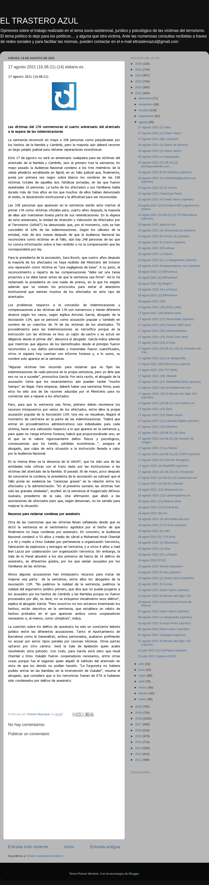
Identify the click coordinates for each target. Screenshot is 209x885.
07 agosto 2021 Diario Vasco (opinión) (163, 611)
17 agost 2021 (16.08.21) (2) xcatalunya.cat (167, 477)
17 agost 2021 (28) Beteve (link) (159, 313)
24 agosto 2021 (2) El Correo (157, 187)
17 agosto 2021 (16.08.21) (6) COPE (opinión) (169, 454)
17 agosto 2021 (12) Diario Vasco (160, 415)
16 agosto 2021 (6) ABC (154, 531)
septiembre (147, 116)
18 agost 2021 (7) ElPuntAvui (157, 271)
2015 (139, 736)
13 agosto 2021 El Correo (155, 584)
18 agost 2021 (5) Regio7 (155, 283)
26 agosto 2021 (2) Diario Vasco (159, 151)
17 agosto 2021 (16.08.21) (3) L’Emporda (165, 471)
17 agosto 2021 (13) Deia (155, 409)
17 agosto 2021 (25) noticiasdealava (162, 330)
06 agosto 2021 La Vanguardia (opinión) (165, 617)
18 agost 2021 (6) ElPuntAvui (157, 277)
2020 (139, 706)
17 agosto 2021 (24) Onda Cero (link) (163, 337)
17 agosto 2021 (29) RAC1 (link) (160, 307)
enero (143, 699)
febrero (144, 693)
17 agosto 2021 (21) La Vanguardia (161, 358)
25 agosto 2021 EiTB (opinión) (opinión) (165, 172)
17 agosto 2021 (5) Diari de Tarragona (163, 460)
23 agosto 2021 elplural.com (157, 224)
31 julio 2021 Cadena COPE (157, 656)
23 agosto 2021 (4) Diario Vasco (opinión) (166, 199)
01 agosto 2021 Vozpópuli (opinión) (162, 635)
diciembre (146, 98)
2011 (139, 759)
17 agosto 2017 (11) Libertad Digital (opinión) (168, 421)
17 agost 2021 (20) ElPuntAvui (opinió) (164, 364)
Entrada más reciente (28, 846)
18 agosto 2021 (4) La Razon (157, 289)
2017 (139, 724)
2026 (139, 63)
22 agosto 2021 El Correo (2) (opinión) (164, 236)
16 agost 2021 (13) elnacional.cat (160, 489)
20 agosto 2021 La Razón (155, 254)
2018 (139, 718)
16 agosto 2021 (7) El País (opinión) (162, 525)
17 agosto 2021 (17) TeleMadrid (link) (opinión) (169, 381)
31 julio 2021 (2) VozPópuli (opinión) (162, 650)
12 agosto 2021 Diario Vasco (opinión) (163, 590)
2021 (139, 93)
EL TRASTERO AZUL (39, 20)
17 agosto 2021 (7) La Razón (157, 448)
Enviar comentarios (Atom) (45, 856)
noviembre (146, 104)
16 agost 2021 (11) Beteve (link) (159, 501)
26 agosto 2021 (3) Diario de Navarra (163, 144)
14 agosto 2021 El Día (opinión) (159, 572)
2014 (139, 742)
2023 (139, 81)
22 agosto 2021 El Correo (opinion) (161, 242)
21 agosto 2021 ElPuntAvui (156, 248)
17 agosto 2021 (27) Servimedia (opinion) (166, 319)
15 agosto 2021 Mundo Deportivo (160, 566)
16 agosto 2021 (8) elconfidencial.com (163, 519)
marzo (143, 687)
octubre (144, 110)
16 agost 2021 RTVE (152, 560)
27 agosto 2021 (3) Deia (154, 127)
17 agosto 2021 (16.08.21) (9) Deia (161, 432)
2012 (139, 754)
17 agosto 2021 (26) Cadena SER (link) (164, 325)
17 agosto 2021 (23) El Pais (157, 342)
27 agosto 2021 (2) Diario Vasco (159, 133)
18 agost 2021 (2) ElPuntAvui (157, 295)
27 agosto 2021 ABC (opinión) (158, 139)
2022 (139, 87)
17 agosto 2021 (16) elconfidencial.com (164, 387)
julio (142, 664)
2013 (139, 748)
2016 (139, 730)
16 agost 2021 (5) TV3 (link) (157, 536)
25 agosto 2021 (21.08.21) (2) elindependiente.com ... (158, 164)
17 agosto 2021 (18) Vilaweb (157, 376)
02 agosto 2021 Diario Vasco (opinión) (163, 629)
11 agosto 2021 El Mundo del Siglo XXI (164, 595)
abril (142, 681)
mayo (143, 675)
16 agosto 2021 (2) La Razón (157, 554)
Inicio (69, 846)
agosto (144, 122)
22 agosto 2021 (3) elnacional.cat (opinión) (167, 230)
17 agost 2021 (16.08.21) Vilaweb (160, 483)
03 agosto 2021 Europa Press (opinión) (164, 623)
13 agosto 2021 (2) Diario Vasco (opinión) (166, 578)
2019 (139, 712)
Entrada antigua (105, 846)
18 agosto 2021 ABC (152, 301)
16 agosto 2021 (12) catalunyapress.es (164, 495)
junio (142, 669)
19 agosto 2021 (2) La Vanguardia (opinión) (167, 260)
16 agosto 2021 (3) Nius (154, 548)
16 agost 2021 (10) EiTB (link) (158, 507)
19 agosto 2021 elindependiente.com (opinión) (169, 266)
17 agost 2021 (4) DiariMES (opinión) (163, 465)
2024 (139, 75)
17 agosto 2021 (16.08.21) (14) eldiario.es (166, 403)
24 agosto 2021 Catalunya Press (160, 193)
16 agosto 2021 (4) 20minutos (158, 542)
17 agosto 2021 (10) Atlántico (158, 426)
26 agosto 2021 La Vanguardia (158, 156)
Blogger (134, 873)
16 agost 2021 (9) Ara (152, 513)
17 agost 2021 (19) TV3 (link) (157, 370)
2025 (139, 69)
